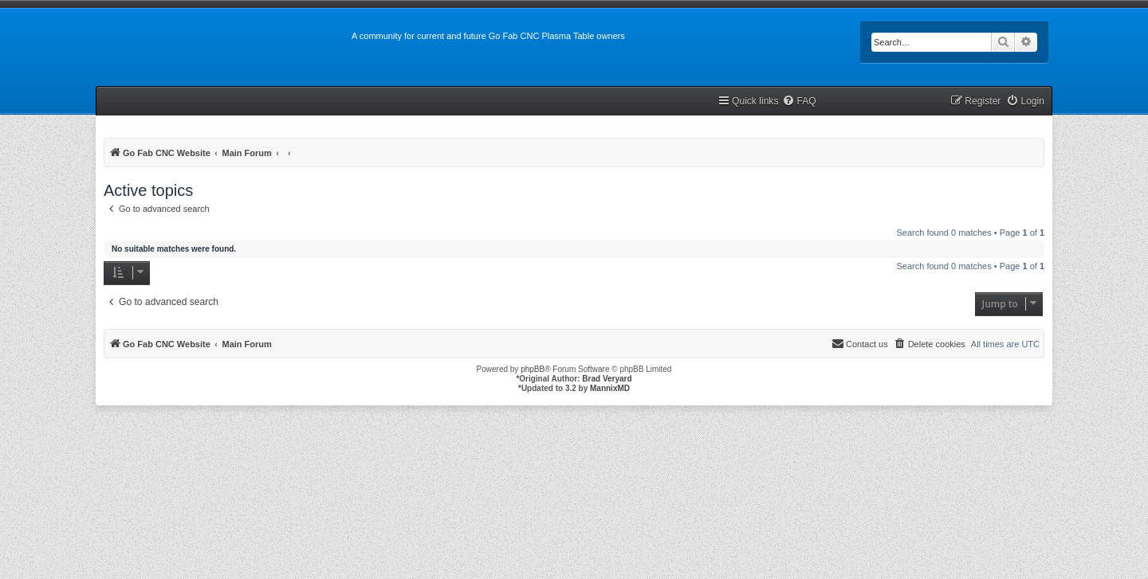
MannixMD (610, 388)
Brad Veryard (606, 378)
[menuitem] (799, 101)
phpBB (533, 369)
